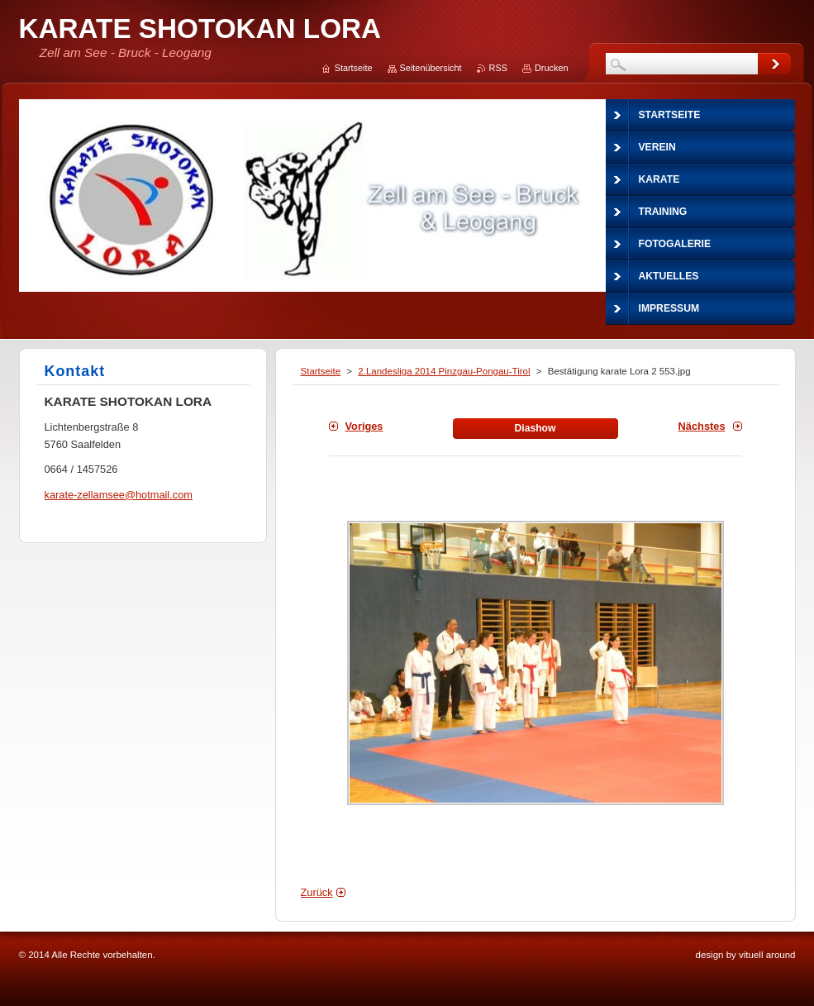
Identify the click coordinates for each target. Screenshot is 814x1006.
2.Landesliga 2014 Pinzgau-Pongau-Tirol (444, 371)
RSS (498, 68)
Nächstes (702, 426)
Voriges (364, 426)
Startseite (321, 371)
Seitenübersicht (431, 68)
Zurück (317, 892)
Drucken (552, 68)
